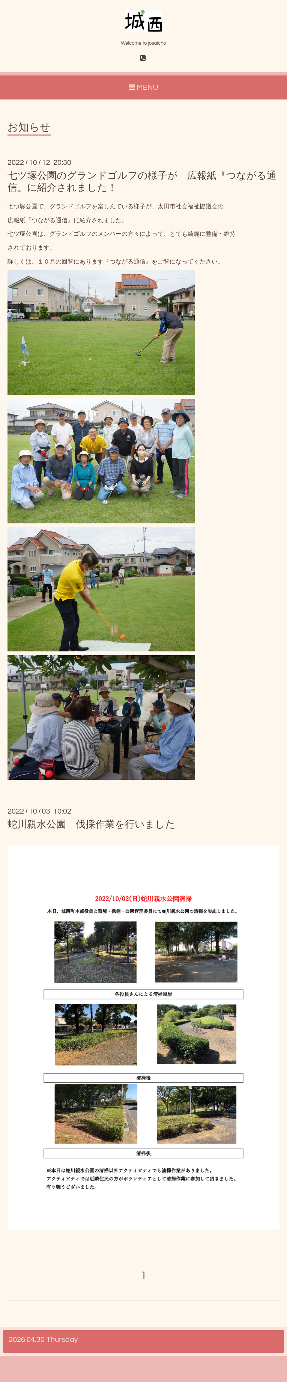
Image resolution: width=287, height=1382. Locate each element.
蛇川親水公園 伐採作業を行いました (91, 824)
